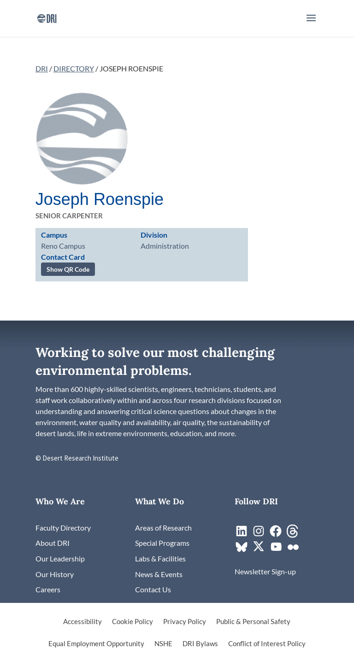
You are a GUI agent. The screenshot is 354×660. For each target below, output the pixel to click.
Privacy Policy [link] (184, 621)
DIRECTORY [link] (73, 68)
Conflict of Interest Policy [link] (267, 644)
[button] (311, 24)
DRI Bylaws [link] (200, 644)
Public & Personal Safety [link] (253, 621)
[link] (47, 17)
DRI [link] (41, 68)
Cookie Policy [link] (132, 621)
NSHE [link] (163, 644)
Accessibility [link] (82, 621)
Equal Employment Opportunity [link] (96, 644)
